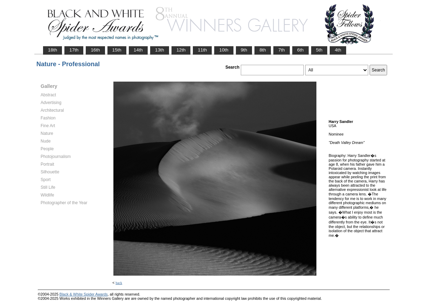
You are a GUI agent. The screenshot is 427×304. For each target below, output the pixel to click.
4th (338, 50)
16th (95, 50)
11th (202, 50)
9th (244, 50)
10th (223, 50)
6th (300, 50)
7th (281, 50)
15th (116, 50)
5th (319, 50)
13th (159, 50)
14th (138, 50)
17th (73, 50)
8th (262, 50)
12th (181, 50)
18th (52, 50)
